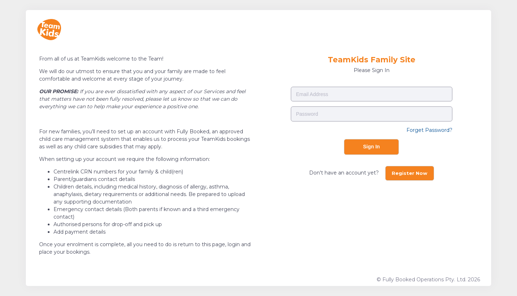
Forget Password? (429, 130)
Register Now (409, 173)
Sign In (371, 146)
